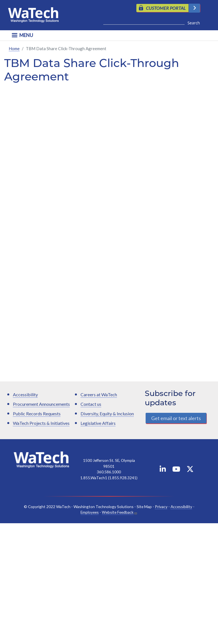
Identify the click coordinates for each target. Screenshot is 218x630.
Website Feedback (118, 512)
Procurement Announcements (41, 404)
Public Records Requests (37, 413)
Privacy (161, 506)
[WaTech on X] (190, 470)
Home (14, 48)
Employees (90, 512)
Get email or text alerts (176, 418)
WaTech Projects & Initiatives (41, 423)
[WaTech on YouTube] (176, 470)
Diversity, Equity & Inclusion (107, 413)
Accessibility (25, 394)
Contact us (91, 404)
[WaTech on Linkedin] (163, 470)
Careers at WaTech (99, 394)
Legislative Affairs (98, 423)
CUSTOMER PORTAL (166, 8)
